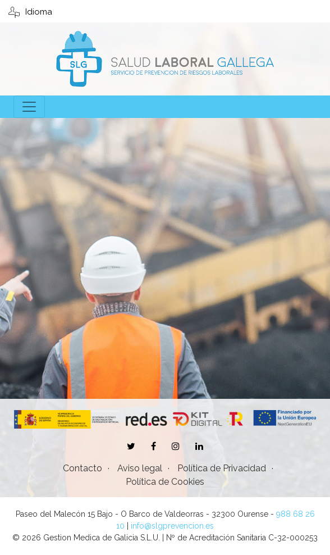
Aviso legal (139, 468)
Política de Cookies (165, 481)
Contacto (82, 468)
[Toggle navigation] (29, 106)
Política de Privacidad (221, 468)
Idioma (30, 12)
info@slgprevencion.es (172, 525)
